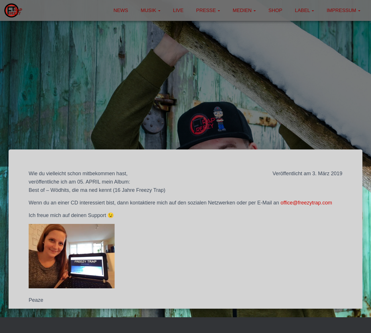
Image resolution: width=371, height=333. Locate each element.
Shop (275, 10)
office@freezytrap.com (306, 203)
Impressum (343, 10)
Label (304, 10)
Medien (244, 10)
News (120, 10)
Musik (150, 10)
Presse (208, 10)
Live (178, 10)
